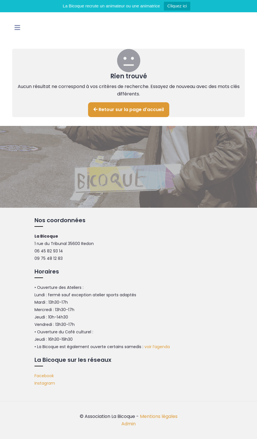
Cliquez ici (177, 5)
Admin (128, 423)
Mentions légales (159, 416)
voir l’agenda (157, 347)
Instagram (44, 383)
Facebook (44, 376)
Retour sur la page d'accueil (128, 109)
